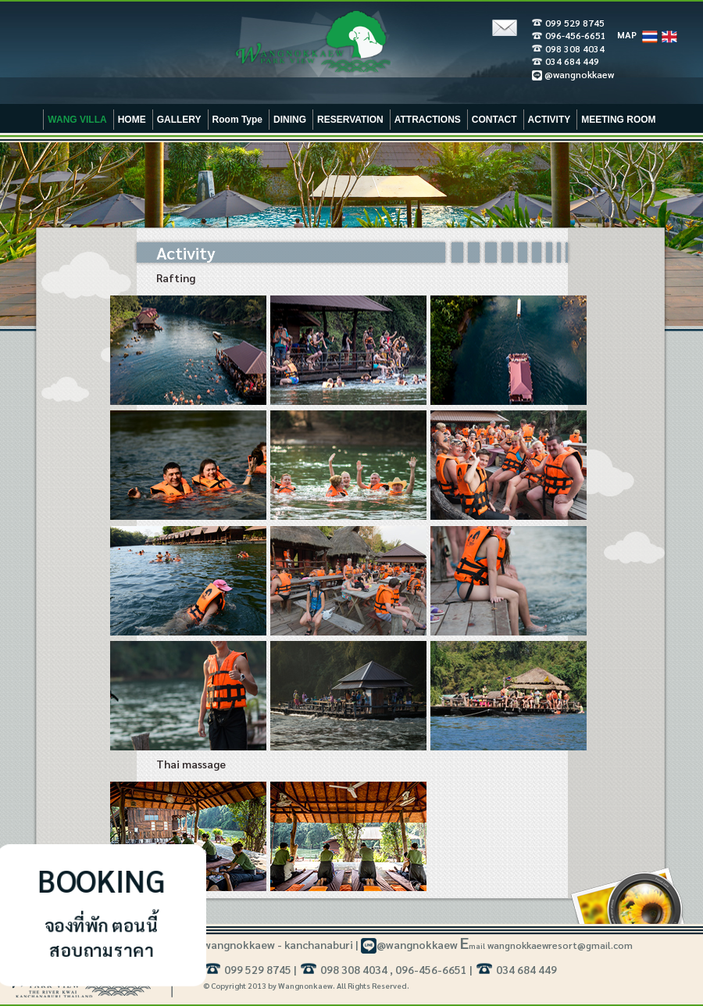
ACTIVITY (549, 119)
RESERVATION (350, 119)
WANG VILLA (77, 119)
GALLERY (179, 119)
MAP (627, 34)
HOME (132, 119)
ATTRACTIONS (427, 119)
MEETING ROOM (618, 119)
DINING (289, 119)
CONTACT (494, 119)
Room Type (237, 119)
